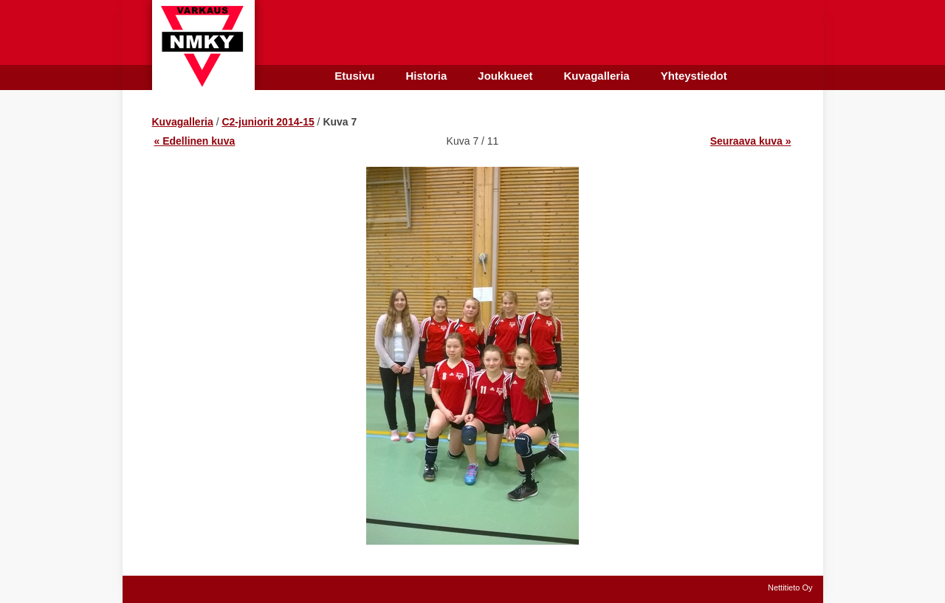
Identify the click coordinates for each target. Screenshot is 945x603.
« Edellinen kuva (195, 141)
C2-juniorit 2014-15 (267, 122)
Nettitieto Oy (790, 587)
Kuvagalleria (182, 122)
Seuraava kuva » (750, 141)
